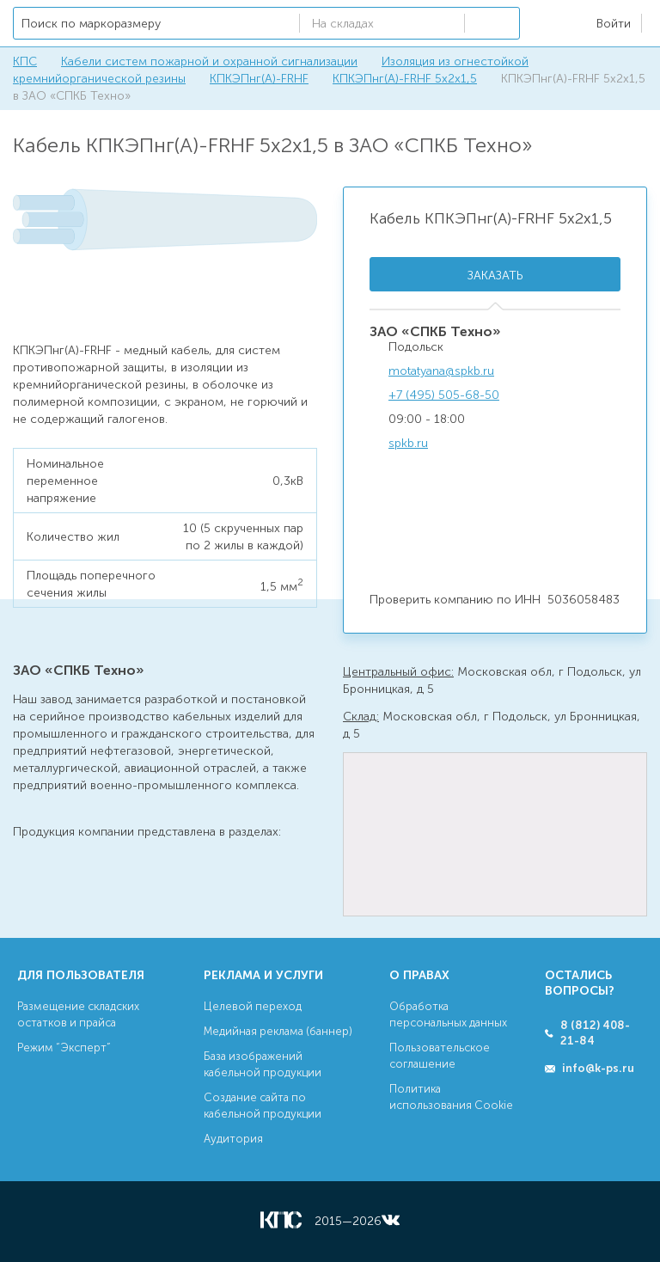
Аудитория (233, 1138)
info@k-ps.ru (598, 1068)
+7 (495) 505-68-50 (443, 395)
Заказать (495, 275)
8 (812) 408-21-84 (595, 1033)
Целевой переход (253, 1006)
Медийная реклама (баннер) (278, 1031)
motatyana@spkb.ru (441, 371)
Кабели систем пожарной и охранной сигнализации (209, 61)
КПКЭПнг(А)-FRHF (259, 78)
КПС (25, 61)
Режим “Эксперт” (64, 1047)
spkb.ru (408, 443)
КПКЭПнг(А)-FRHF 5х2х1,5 (405, 78)
